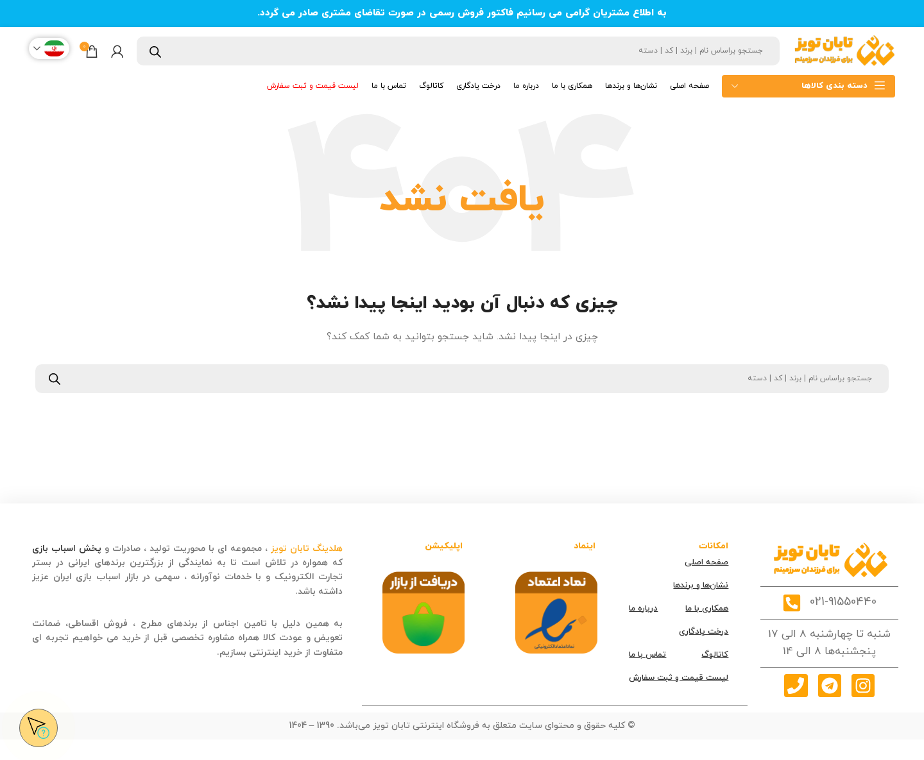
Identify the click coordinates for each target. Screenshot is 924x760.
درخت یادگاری (703, 632)
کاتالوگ (714, 655)
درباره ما (643, 608)
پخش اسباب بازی (66, 549)
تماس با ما (647, 655)
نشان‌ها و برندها (700, 585)
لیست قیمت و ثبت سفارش (678, 678)
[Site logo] (843, 50)
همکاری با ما (706, 608)
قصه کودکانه (268, 592)
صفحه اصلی (706, 562)
